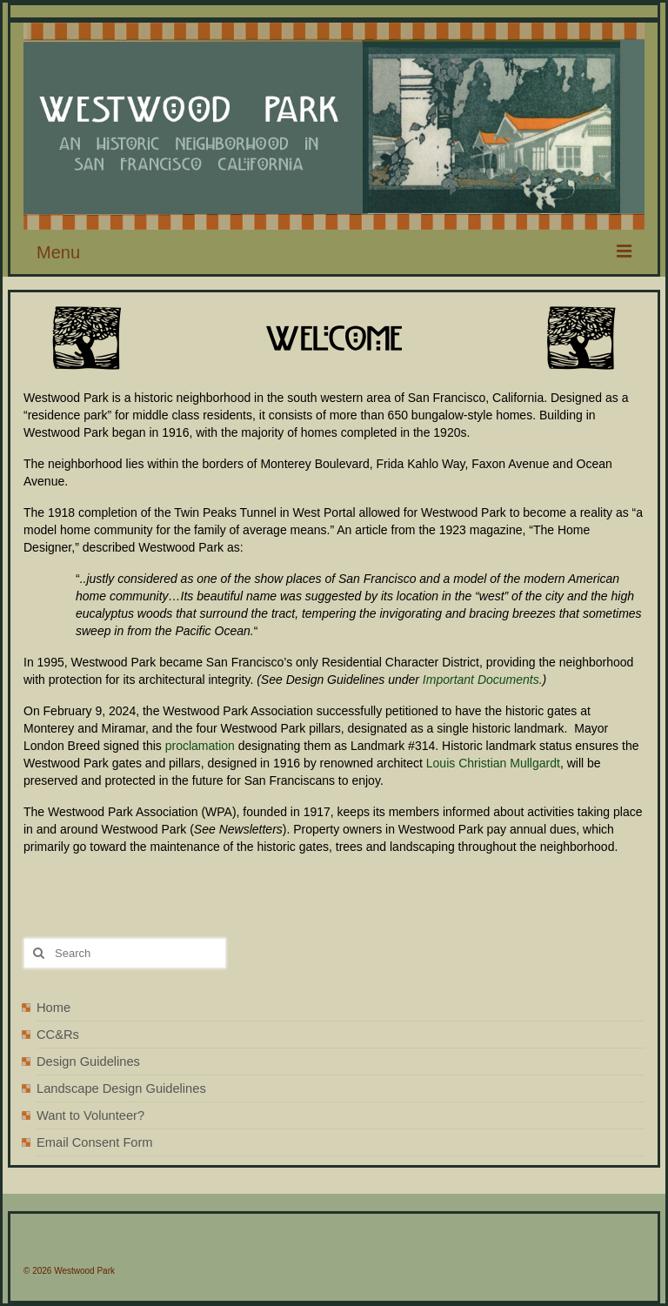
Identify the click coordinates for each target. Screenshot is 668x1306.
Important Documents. (483, 679)
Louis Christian (468, 763)
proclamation (200, 746)
